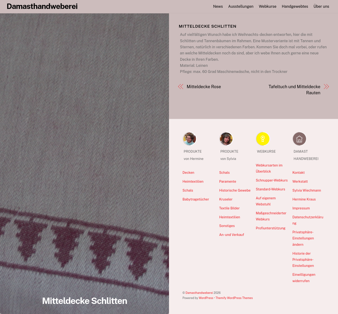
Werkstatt (300, 181)
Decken (188, 172)
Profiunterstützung (270, 228)
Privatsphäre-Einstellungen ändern (303, 238)
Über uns (321, 6)
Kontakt (298, 172)
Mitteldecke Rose (204, 86)
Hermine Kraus (304, 199)
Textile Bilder (229, 208)
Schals (188, 190)
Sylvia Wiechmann (306, 190)
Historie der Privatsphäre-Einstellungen (303, 259)
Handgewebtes (295, 6)
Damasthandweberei (199, 293)
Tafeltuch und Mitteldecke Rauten (294, 89)
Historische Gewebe (235, 190)
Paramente (227, 181)
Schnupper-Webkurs (272, 180)
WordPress (206, 298)
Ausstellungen (240, 6)
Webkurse (268, 6)
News (218, 6)
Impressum (301, 208)
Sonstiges (227, 226)
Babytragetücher (196, 199)
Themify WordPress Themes (234, 298)
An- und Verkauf (231, 235)
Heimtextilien (193, 181)
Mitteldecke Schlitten (84, 300)
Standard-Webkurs (270, 189)
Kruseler (226, 199)
